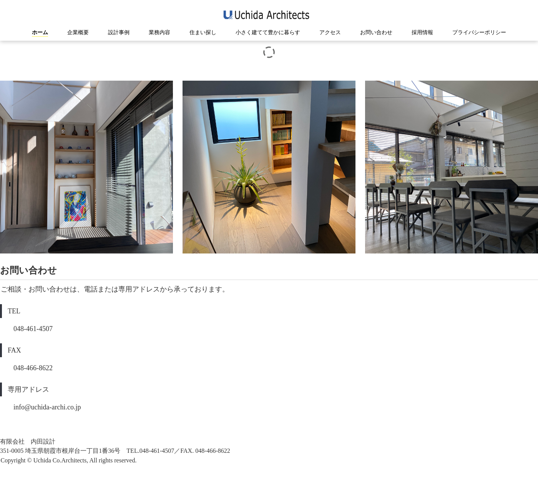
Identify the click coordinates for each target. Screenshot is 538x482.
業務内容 (159, 32)
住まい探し (202, 32)
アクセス (330, 32)
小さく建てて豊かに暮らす (268, 32)
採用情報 (422, 32)
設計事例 (119, 32)
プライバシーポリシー (479, 32)
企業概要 (78, 32)
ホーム (40, 32)
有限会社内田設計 (269, 14)
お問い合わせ (376, 32)
